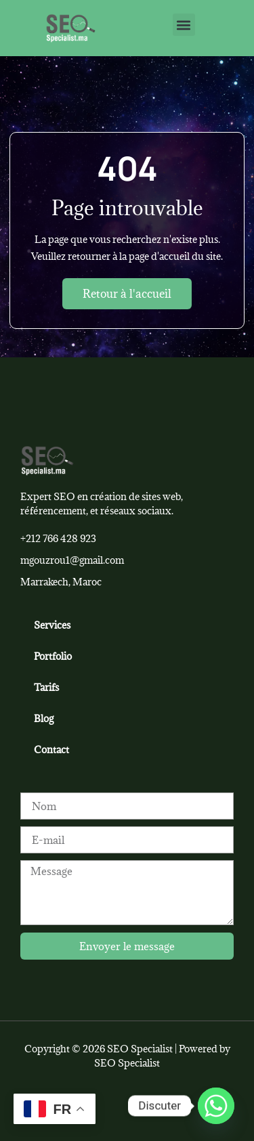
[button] (184, 25)
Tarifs (46, 687)
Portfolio (53, 656)
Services (52, 625)
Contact (51, 749)
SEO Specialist (127, 1062)
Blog (44, 718)
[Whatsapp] (216, 1106)
